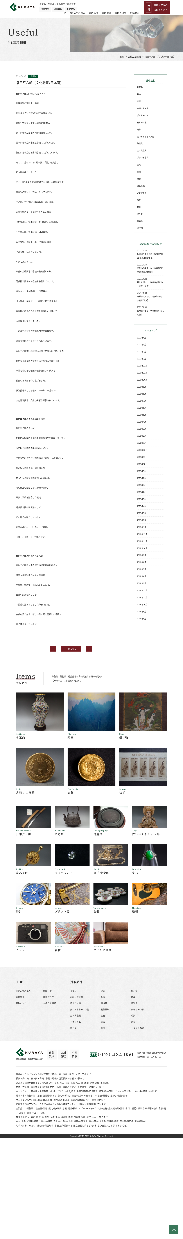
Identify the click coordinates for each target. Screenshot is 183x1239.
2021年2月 (141, 351)
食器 (139, 206)
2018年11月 (142, 541)
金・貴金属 (142, 150)
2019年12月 (142, 449)
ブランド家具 (143, 157)
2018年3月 (141, 583)
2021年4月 (141, 337)
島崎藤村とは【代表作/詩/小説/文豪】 (150, 312)
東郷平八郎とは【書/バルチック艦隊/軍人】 (150, 298)
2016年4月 (141, 618)
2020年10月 (142, 379)
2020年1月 (141, 442)
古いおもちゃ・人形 (145, 136)
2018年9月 (141, 555)
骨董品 (140, 87)
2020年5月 (141, 414)
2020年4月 (141, 421)
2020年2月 (141, 435)
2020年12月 (142, 365)
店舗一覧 (47, 1001)
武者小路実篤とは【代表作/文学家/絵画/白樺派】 (150, 270)
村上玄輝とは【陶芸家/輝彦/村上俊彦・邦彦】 (150, 284)
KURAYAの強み (90, 7)
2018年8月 (141, 562)
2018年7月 (141, 569)
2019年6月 (141, 492)
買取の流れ (134, 7)
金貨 (139, 164)
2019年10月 (142, 463)
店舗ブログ (48, 1007)
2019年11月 (142, 456)
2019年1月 (141, 527)
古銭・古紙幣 (143, 108)
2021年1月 (141, 358)
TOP (77, 7)
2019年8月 (141, 478)
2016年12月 (142, 590)
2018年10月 (142, 548)
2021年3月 (141, 344)
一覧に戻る (71, 648)
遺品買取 (141, 185)
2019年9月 (141, 470)
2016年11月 (142, 597)
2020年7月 (141, 400)
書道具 (140, 220)
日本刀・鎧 (142, 122)
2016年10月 (142, 604)
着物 (139, 94)
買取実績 (119, 7)
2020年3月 (141, 428)
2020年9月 (141, 386)
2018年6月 (141, 576)
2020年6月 (141, 407)
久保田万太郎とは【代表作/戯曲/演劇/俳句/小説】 (150, 255)
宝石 (139, 101)
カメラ (140, 213)
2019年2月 (141, 520)
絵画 (139, 171)
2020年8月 (141, 393)
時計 (139, 129)
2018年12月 (142, 534)
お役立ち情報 (134, 56)
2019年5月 (141, 498)
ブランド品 (142, 192)
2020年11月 (142, 372)
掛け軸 (140, 227)
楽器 (139, 178)
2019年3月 (141, 513)
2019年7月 (141, 485)
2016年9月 (141, 611)
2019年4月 (141, 506)
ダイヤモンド (143, 115)
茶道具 (140, 143)
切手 (139, 199)
